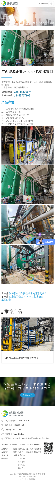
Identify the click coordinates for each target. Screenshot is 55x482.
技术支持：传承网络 (27, 479)
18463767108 (24, 421)
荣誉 (15, 452)
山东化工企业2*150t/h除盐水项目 (26, 296)
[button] (3, 340)
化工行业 (50, 23)
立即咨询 (27, 395)
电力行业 (21, 455)
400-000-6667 (19, 425)
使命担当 (5, 458)
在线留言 (37, 449)
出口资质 (29, 449)
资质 (15, 449)
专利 (15, 455)
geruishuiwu (19, 434)
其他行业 (21, 468)
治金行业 (21, 452)
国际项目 (29, 452)
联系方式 (37, 452)
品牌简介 (5, 449)
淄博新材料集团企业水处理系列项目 (28, 293)
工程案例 (41, 23)
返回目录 (6, 299)
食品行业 (21, 465)
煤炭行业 (21, 458)
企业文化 (5, 455)
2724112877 (17, 430)
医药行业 (21, 462)
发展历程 (5, 452)
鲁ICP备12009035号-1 (27, 476)
